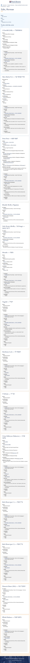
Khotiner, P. (7, 473)
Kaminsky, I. (7, 372)
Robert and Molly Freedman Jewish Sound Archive (15, 658)
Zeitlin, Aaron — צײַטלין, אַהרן (8, 142)
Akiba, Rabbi (5, 441)
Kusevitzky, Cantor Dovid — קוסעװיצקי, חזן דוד (13, 58)
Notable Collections (11, 5)
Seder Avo (15, 452)
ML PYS (4, 153)
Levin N (4, 94)
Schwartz (11, 162)
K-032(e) (6, 315)
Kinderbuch (10, 153)
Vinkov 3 (4, 261)
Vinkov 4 (7, 154)
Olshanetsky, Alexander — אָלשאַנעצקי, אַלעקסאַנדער (12, 86)
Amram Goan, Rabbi (7, 444)
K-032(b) (6, 52)
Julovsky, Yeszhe (6, 83)
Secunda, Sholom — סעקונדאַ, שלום (9, 145)
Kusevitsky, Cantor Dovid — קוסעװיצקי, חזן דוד (11, 214)
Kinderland (8, 158)
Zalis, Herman (7, 61)
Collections (4, 5)
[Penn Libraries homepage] (15, 2)
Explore (8, 6)
